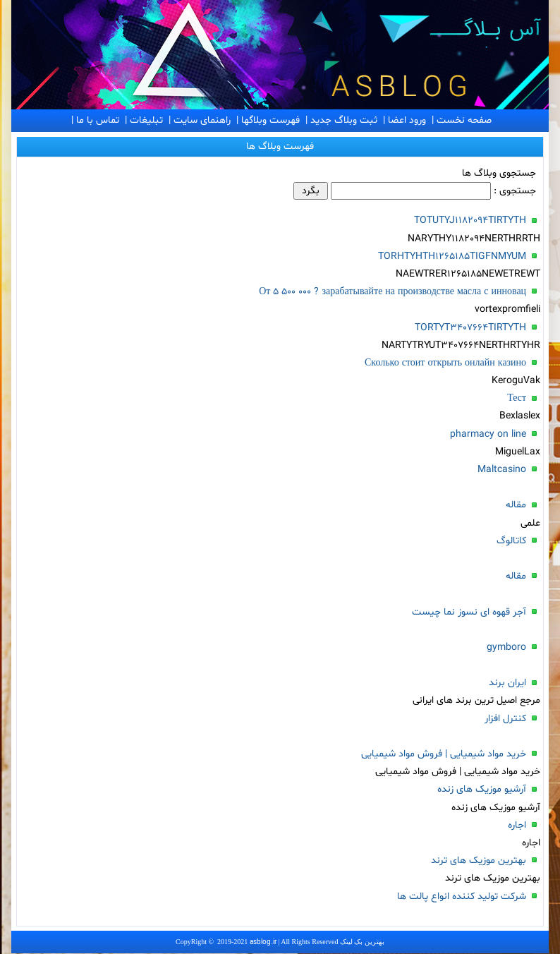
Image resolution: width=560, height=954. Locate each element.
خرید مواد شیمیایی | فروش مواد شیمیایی (443, 754)
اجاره (517, 825)
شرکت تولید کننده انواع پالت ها (461, 896)
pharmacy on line (488, 434)
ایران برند (507, 682)
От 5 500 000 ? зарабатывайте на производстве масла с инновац (392, 291)
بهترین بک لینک (362, 942)
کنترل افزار (505, 718)
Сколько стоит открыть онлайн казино (445, 363)
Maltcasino (501, 469)
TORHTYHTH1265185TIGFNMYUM (452, 256)
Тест (516, 398)
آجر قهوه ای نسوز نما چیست (469, 612)
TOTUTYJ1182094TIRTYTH (470, 220)
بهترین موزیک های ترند (478, 860)
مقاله (516, 505)
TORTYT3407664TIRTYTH (470, 327)
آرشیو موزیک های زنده (481, 789)
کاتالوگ (511, 541)
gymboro (506, 647)
